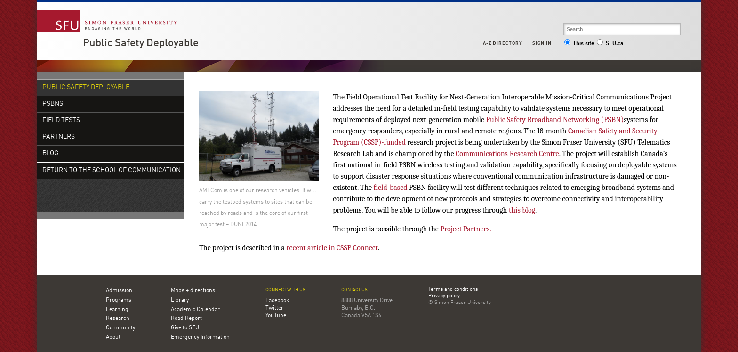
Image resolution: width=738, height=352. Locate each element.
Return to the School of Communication (111, 170)
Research (117, 318)
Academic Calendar (195, 309)
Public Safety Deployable (141, 43)
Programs (118, 300)
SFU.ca (610, 44)
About (113, 337)
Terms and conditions (453, 289)
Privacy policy (444, 296)
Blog (50, 153)
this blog (522, 210)
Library (180, 300)
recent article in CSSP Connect (332, 248)
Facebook (277, 300)
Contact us (354, 290)
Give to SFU (185, 328)
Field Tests (61, 120)
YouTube (275, 316)
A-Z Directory (502, 43)
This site (579, 44)
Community (120, 328)
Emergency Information (200, 337)
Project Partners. (465, 229)
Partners (58, 137)
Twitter (274, 308)
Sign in (542, 43)
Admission (119, 291)
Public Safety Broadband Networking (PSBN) (555, 119)
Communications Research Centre (507, 153)
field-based (391, 187)
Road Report (186, 318)
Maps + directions (193, 291)
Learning (117, 309)
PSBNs (52, 104)
